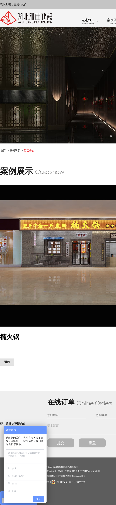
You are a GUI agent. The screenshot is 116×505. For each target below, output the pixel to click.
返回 (7, 362)
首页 (3, 150)
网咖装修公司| (51, 476)
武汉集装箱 (79, 476)
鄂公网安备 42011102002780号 (68, 482)
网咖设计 (62, 476)
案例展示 (15, 150)
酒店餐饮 (29, 150)
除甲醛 (70, 476)
